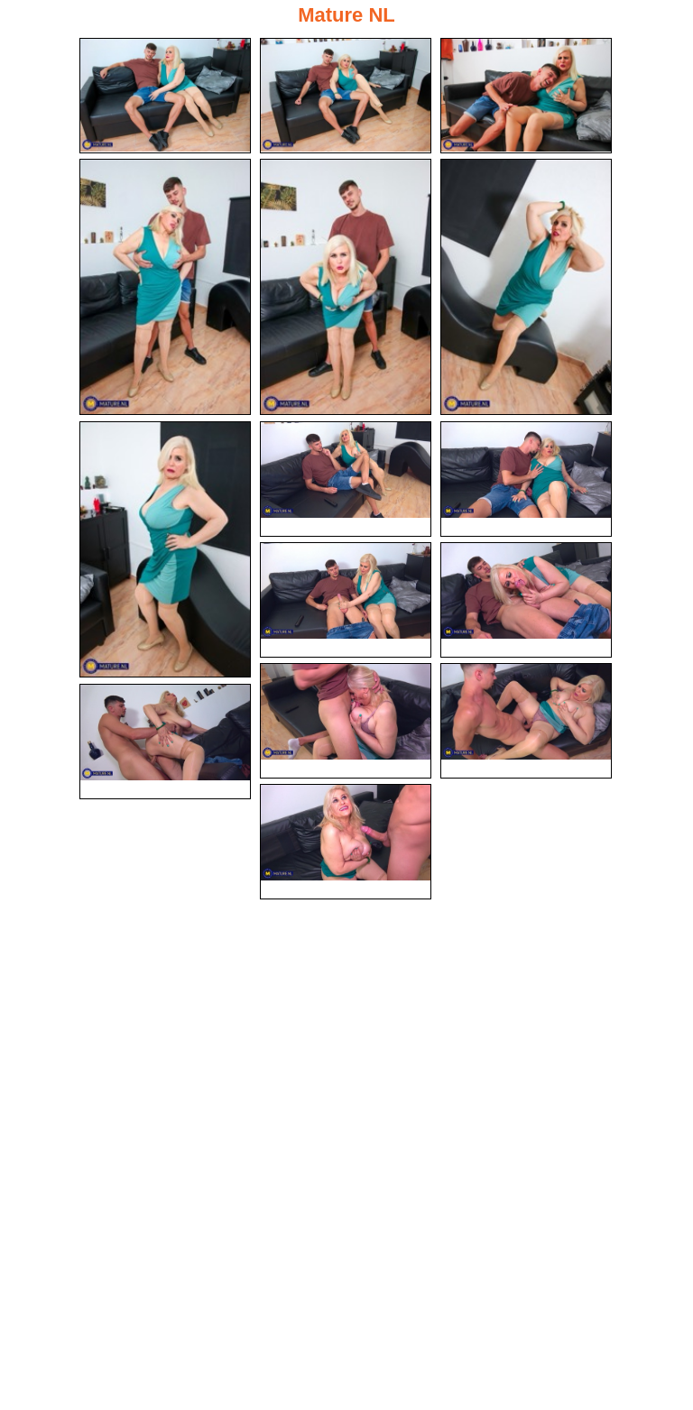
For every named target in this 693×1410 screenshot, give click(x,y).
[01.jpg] (165, 95)
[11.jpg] (526, 600)
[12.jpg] (345, 721)
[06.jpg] (526, 287)
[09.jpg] (526, 479)
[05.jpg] (345, 287)
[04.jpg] (165, 287)
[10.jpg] (345, 600)
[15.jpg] (345, 841)
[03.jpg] (526, 95)
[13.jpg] (526, 721)
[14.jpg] (165, 741)
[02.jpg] (345, 95)
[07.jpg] (165, 549)
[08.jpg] (345, 479)
